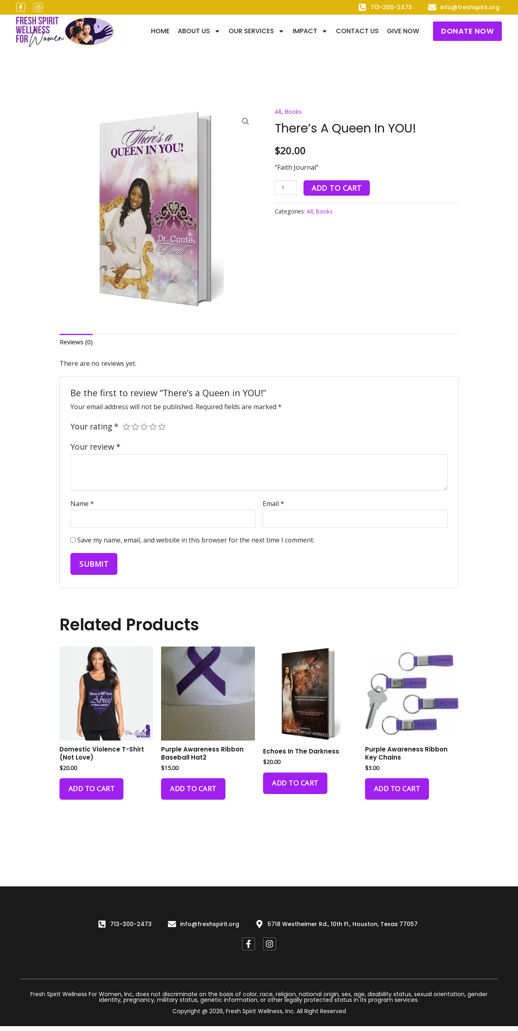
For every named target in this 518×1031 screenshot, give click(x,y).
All (278, 111)
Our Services (256, 31)
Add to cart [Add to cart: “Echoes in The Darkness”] (297, 787)
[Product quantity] (286, 187)
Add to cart (338, 188)
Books (295, 111)
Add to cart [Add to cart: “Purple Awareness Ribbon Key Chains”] (399, 793)
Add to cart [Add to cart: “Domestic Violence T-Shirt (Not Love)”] (93, 793)
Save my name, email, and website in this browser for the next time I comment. (195, 542)
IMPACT (310, 31)
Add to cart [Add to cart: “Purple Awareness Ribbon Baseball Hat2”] (195, 793)
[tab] (76, 343)
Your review (95, 447)
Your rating (94, 427)
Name (82, 504)
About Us (199, 31)
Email (273, 504)
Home (160, 31)
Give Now (403, 31)
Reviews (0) (76, 342)
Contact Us (357, 31)
